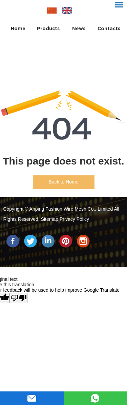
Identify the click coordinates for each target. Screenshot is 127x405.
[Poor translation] (18, 298)
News (78, 28)
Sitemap (50, 219)
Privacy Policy (74, 219)
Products (48, 28)
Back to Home (64, 182)
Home (18, 28)
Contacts (109, 28)
